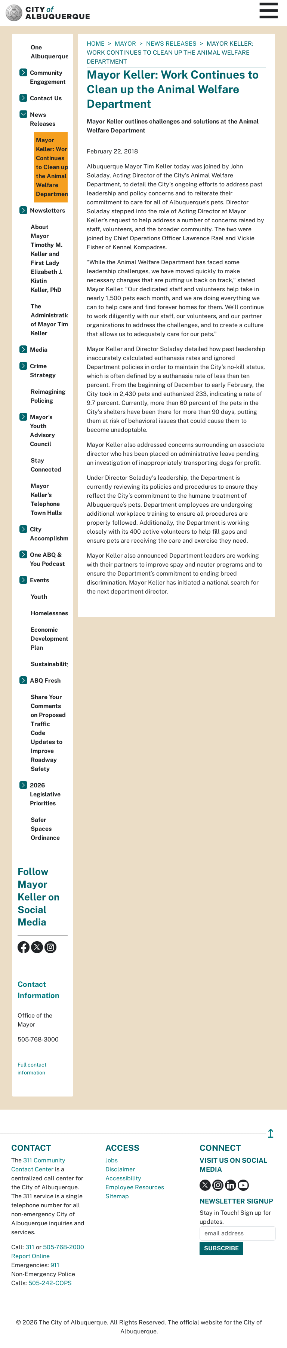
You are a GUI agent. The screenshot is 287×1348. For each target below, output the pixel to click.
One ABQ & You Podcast (47, 559)
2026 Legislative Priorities (45, 794)
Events (39, 580)
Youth (39, 596)
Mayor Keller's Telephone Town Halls (46, 499)
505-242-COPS (50, 1283)
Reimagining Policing (48, 396)
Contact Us (46, 98)
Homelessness (49, 613)
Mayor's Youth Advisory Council (42, 431)
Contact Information (38, 990)
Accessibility (123, 1178)
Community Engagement (48, 77)
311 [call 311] (29, 1247)
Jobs (111, 1160)
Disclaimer (120, 1169)
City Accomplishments (49, 534)
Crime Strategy (43, 371)
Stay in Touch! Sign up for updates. (235, 1217)
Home (96, 43)
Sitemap (117, 1196)
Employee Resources (134, 1187)
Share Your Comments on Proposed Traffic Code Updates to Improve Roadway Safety (48, 732)
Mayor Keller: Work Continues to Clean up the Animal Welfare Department (52, 167)
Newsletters (47, 210)
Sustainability (49, 664)
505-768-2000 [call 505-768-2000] (63, 1247)
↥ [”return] (271, 1133)
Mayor (125, 43)
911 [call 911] (54, 1265)
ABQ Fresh (45, 680)
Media (38, 349)
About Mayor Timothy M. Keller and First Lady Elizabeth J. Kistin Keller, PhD (46, 258)
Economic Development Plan (49, 638)
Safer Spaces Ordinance (45, 828)
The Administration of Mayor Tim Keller (49, 320)
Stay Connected (46, 465)
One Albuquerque (49, 52)
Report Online (30, 1256)
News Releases (171, 43)
